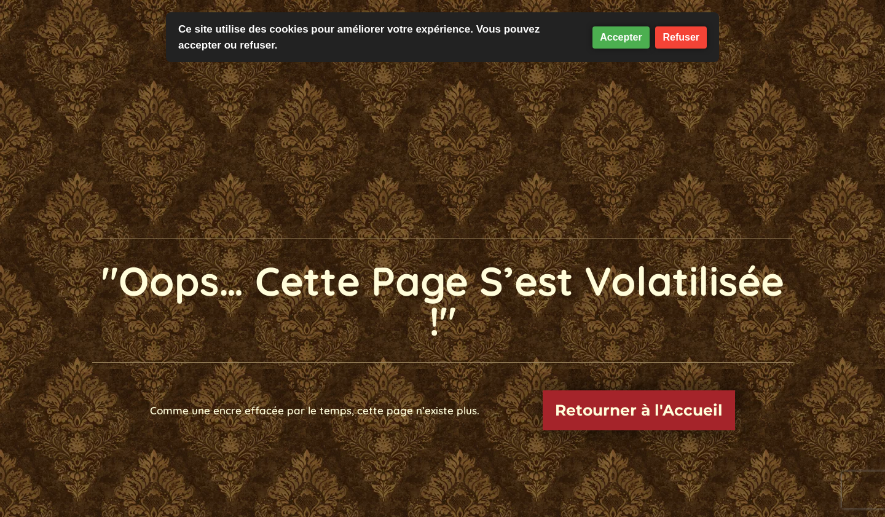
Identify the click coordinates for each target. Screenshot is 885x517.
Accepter (621, 37)
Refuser (681, 37)
